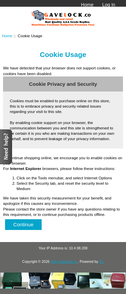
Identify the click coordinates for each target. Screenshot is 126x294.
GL (101, 261)
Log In (108, 4)
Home (87, 4)
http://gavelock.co (64, 261)
